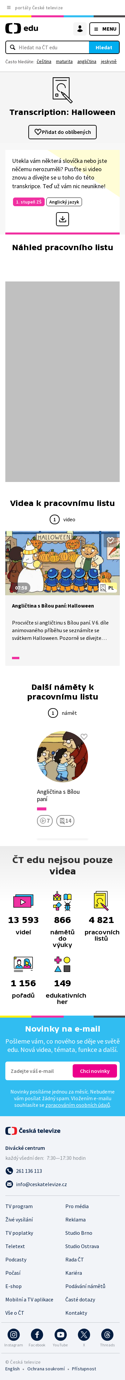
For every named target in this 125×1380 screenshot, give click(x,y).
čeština (44, 61)
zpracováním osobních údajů (77, 1105)
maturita (64, 61)
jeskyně (109, 61)
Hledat (104, 47)
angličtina (86, 61)
